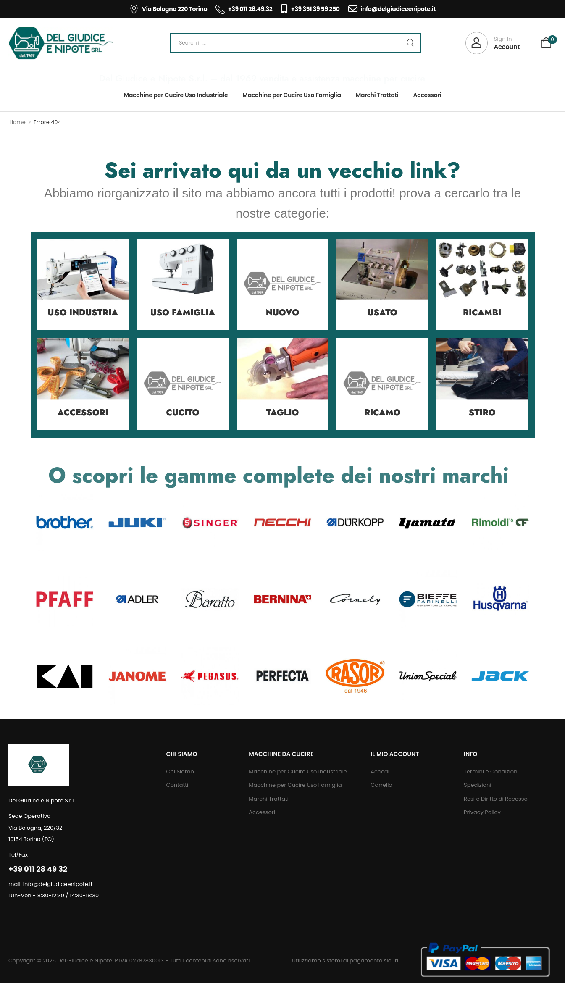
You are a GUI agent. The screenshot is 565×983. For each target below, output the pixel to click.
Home (17, 122)
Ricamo (382, 413)
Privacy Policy (482, 812)
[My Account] (492, 43)
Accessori (427, 95)
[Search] (295, 43)
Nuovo (282, 313)
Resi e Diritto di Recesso (496, 799)
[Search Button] (410, 43)
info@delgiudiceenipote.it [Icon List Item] (392, 8)
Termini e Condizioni (491, 771)
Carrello (381, 785)
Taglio (282, 413)
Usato (382, 313)
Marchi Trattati (377, 95)
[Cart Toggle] (546, 44)
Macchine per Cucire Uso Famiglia (291, 95)
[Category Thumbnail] (83, 284)
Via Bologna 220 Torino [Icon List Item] (168, 8)
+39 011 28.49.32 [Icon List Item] (243, 8)
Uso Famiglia (182, 313)
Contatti (177, 785)
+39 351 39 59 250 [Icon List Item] (310, 8)
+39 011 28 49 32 (37, 869)
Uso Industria (83, 313)
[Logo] (60, 43)
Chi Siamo (180, 771)
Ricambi (482, 313)
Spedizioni (477, 785)
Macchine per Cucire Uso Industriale (176, 95)
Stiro (482, 413)
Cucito (182, 413)
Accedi (380, 771)
